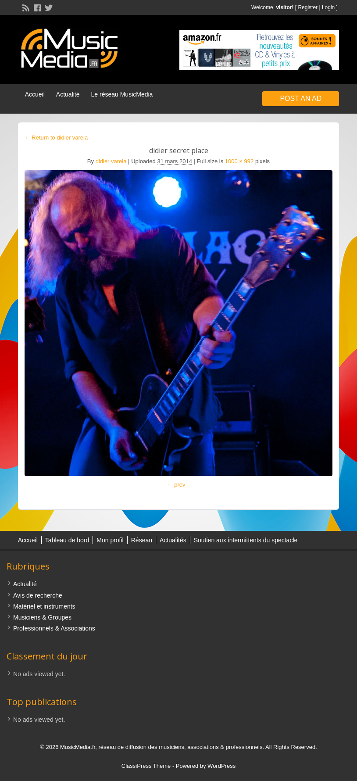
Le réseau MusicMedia (122, 94)
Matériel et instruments (44, 606)
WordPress (221, 766)
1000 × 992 (239, 161)
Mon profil (109, 540)
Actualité (68, 94)
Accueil (35, 94)
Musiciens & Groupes (42, 617)
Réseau (141, 540)
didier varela (111, 161)
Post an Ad (300, 98)
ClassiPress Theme (146, 766)
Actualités (173, 540)
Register (308, 7)
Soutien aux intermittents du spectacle (246, 540)
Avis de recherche (37, 595)
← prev (176, 484)
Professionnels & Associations (54, 628)
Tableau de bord (67, 540)
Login (328, 7)
